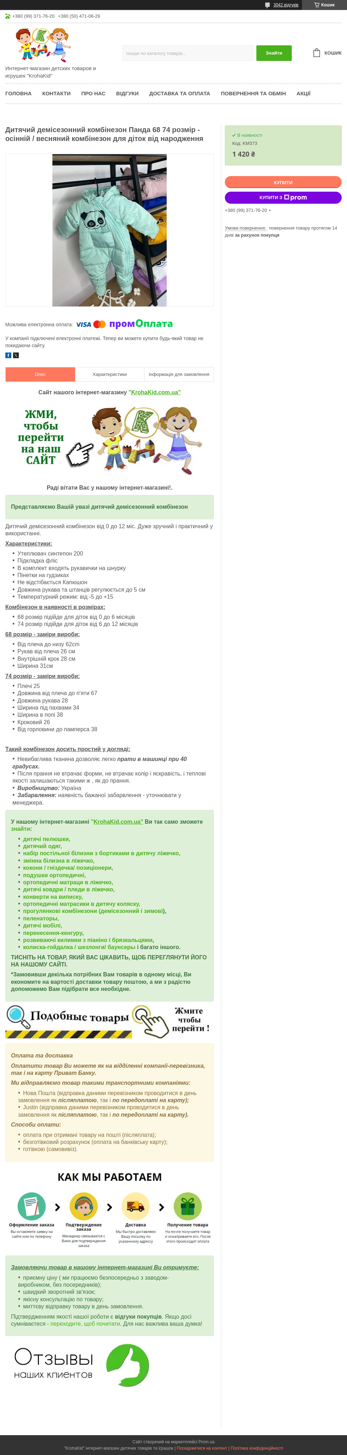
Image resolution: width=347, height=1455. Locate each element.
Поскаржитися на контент (202, 1448)
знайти (20, 829)
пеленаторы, (41, 918)
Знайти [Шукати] (274, 53)
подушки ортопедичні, (54, 875)
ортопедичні (41, 882)
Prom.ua (207, 1441)
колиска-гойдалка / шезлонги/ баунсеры (79, 947)
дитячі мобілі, (42, 926)
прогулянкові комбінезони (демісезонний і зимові (93, 911)
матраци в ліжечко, (86, 882)
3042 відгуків (285, 4)
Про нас (93, 93)
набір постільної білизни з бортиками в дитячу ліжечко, (101, 853)
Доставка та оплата (179, 93)
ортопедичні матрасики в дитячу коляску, (81, 904)
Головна (18, 93)
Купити (283, 182)
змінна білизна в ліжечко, (59, 861)
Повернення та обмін (253, 93)
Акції (304, 93)
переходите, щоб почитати (85, 1324)
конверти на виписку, (53, 897)
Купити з (283, 197)
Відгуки (127, 93)
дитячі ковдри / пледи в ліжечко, (69, 889)
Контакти (56, 93)
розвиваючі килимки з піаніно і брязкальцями (87, 940)
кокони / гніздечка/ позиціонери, (68, 868)
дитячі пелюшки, (46, 839)
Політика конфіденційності (257, 1448)
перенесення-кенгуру (52, 933)
